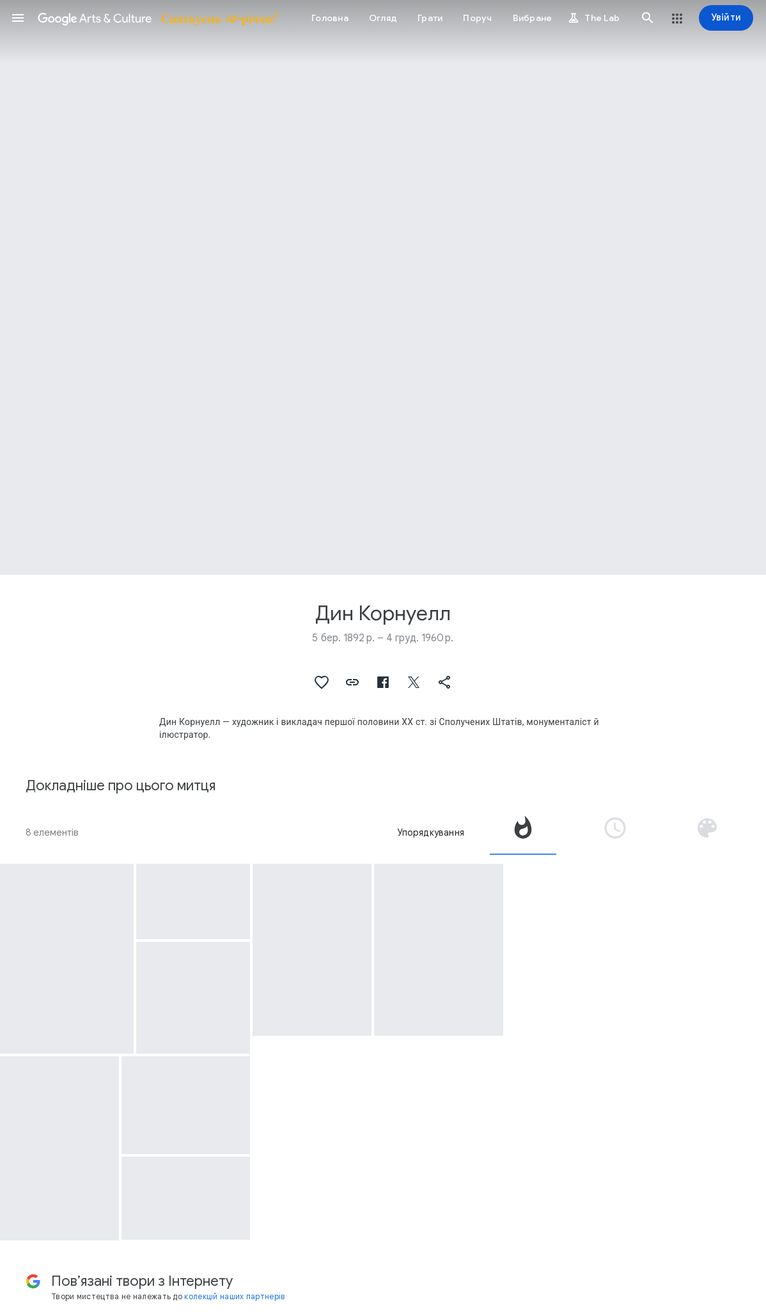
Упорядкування (430, 832)
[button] (18, 18)
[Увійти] (726, 18)
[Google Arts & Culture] (156, 18)
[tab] (523, 832)
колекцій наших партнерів (234, 1296)
